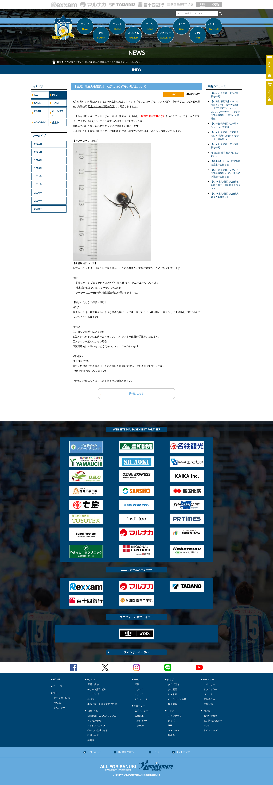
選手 (137, 684)
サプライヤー (210, 689)
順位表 (57, 702)
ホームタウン (57, 113)
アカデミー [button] (165, 35)
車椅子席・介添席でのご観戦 (102, 704)
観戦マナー (59, 707)
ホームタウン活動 (177, 699)
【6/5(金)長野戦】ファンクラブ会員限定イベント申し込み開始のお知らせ (225, 173)
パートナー (209, 694)
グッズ (171, 720)
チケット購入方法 (96, 689)
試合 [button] (101, 35)
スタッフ (139, 689)
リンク (207, 725)
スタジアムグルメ (96, 725)
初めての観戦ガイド (97, 730)
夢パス (90, 699)
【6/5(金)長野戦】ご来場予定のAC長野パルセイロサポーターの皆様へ (225, 135)
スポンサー (209, 684)
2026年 (38, 144)
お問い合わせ (210, 715)
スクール (139, 725)
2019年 (38, 200)
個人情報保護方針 (213, 720)
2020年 (38, 192)
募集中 (55, 122)
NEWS (70, 61)
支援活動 (208, 704)
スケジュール (141, 699)
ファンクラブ (175, 715)
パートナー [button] (213, 27)
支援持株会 (209, 699)
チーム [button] (149, 27)
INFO (78, 61)
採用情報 (172, 704)
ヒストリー (173, 694)
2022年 (38, 176)
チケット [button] (117, 27)
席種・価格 (93, 684)
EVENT (37, 111)
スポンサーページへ (136, 652)
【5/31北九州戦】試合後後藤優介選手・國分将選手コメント (225, 185)
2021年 (38, 184)
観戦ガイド (93, 735)
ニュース (85, 27)
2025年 (38, 152)
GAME (37, 103)
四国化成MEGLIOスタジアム (101, 715)
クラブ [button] (181, 27)
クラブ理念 (173, 684)
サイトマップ (210, 730)
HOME (60, 62)
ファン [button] (197, 35)
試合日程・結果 (62, 697)
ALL (36, 94)
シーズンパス (94, 694)
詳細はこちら (136, 393)
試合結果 (139, 715)
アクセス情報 (94, 720)
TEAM (55, 103)
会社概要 (172, 689)
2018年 (38, 208)
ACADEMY (39, 122)
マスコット (173, 730)
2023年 (38, 168)
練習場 (90, 740)
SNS (170, 725)
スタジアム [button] (133, 35)
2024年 (38, 160)
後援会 (171, 735)
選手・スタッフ (142, 710)
